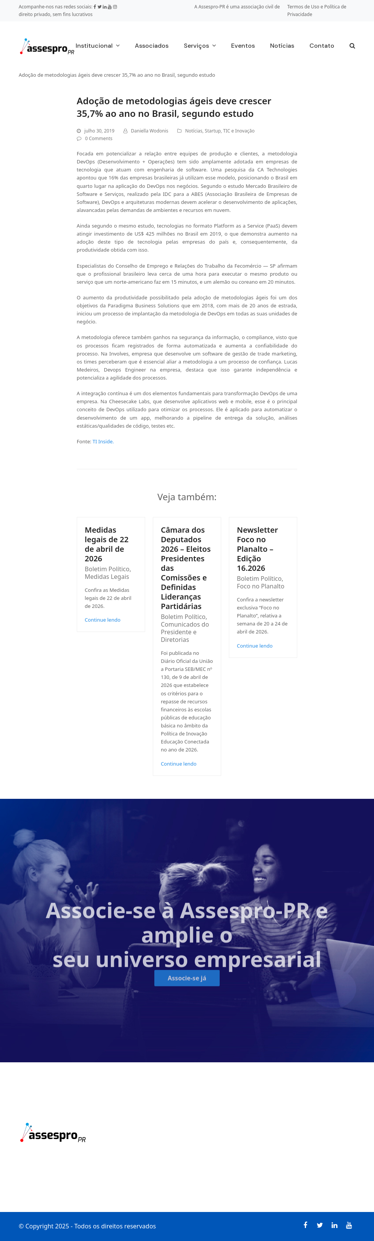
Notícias (193, 131)
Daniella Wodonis (149, 131)
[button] (352, 46)
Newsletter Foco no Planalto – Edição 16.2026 (257, 549)
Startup (213, 131)
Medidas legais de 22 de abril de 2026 (107, 544)
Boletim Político (107, 569)
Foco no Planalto (260, 586)
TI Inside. (103, 441)
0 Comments (98, 138)
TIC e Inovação (238, 131)
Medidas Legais (107, 576)
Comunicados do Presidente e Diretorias (185, 632)
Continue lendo (103, 619)
